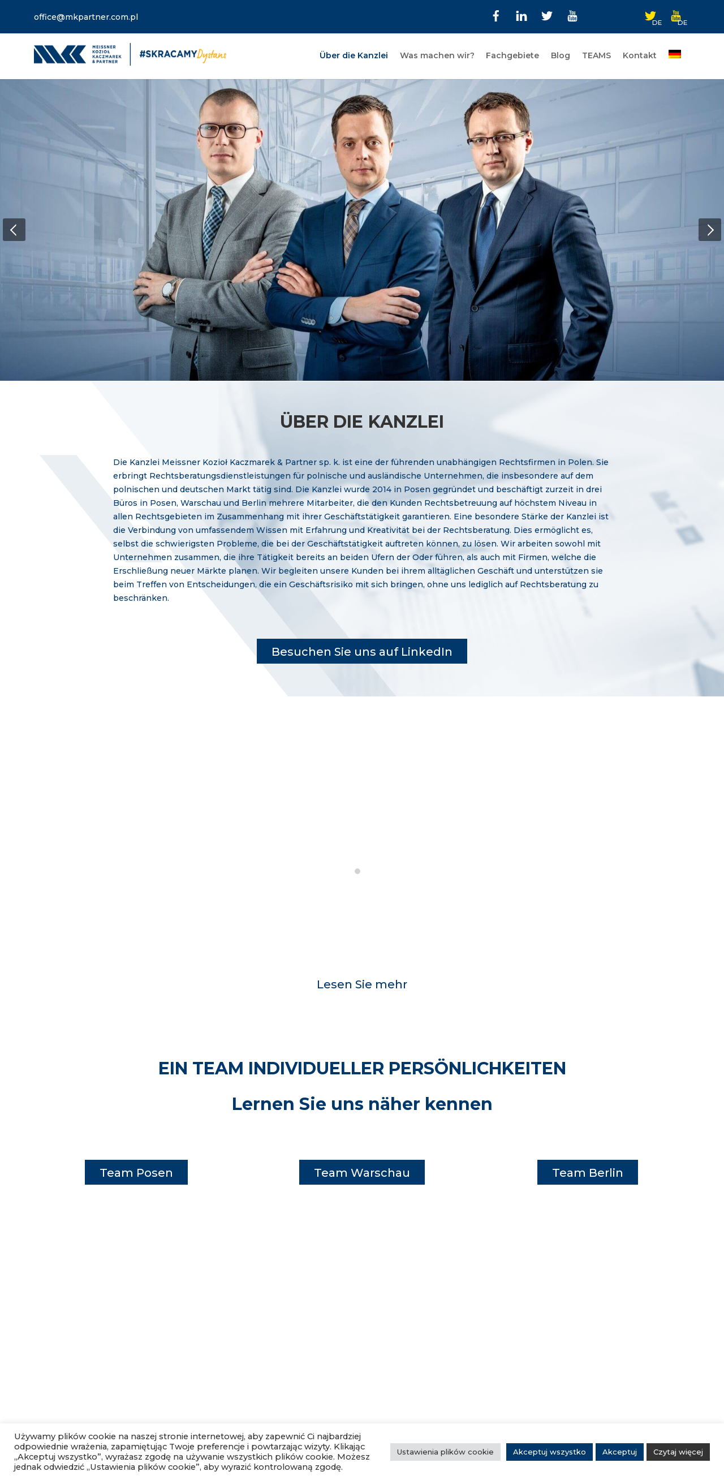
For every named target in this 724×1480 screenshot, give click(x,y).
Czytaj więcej (678, 1451)
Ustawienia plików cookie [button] (445, 1451)
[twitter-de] (650, 15)
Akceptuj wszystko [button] (549, 1451)
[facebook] (496, 15)
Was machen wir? (437, 55)
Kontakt (640, 55)
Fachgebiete (512, 55)
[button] (14, 229)
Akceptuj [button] (619, 1451)
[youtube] (572, 15)
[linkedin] (521, 15)
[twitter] (547, 15)
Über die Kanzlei (354, 55)
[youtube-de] (676, 15)
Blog (560, 55)
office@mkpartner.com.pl (86, 17)
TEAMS (596, 55)
